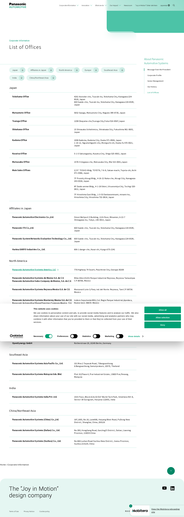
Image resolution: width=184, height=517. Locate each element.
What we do (99, 5)
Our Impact (114, 5)
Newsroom (128, 5)
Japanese (165, 5)
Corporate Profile (154, 75)
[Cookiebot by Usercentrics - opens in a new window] (16, 512)
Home (3, 464)
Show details (134, 512)
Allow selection (163, 493)
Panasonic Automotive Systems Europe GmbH (36, 326)
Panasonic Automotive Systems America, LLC (35, 269)
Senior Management (155, 81)
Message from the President (158, 69)
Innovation (85, 5)
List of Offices (153, 92)
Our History (152, 86)
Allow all (163, 485)
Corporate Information (67, 5)
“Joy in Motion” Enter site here (146, 5)
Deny (162, 501)
